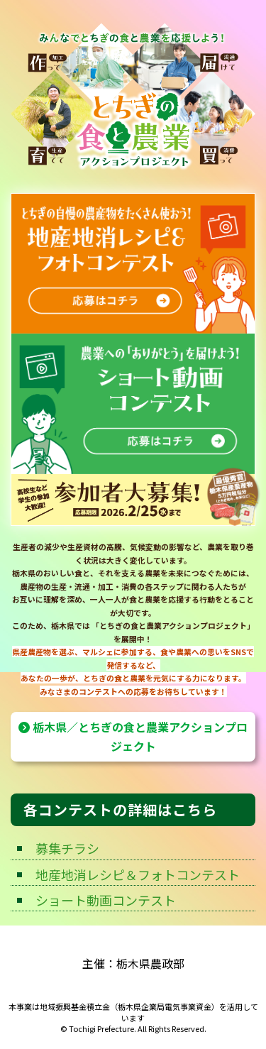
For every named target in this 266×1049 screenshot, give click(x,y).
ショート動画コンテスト (105, 900)
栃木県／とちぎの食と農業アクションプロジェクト (133, 736)
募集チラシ (67, 848)
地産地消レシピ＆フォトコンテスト (137, 874)
